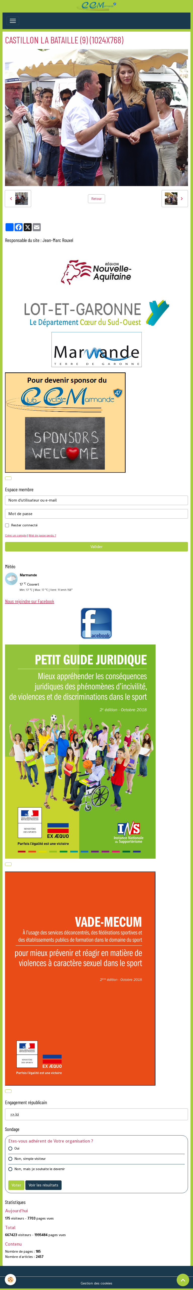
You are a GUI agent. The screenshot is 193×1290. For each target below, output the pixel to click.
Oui (16, 1148)
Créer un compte (16, 535)
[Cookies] (10, 1279)
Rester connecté (24, 525)
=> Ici (14, 1114)
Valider (96, 546)
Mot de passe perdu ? (42, 535)
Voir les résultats (43, 1185)
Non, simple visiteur (30, 1158)
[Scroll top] (183, 1280)
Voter (16, 1185)
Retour (96, 198)
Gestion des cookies (96, 1283)
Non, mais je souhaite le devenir (39, 1169)
